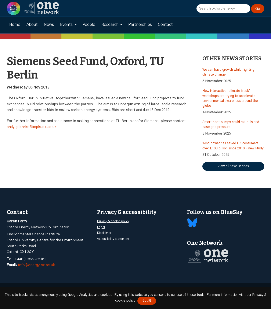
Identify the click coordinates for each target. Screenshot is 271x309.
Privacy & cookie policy (113, 221)
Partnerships (140, 25)
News (49, 25)
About (32, 25)
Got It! (146, 300)
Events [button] (66, 25)
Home (14, 25)
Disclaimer (104, 233)
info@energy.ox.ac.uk (36, 265)
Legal (101, 227)
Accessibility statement (113, 238)
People (89, 25)
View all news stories (233, 166)
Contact (165, 25)
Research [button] (110, 25)
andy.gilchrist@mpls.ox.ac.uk (31, 127)
